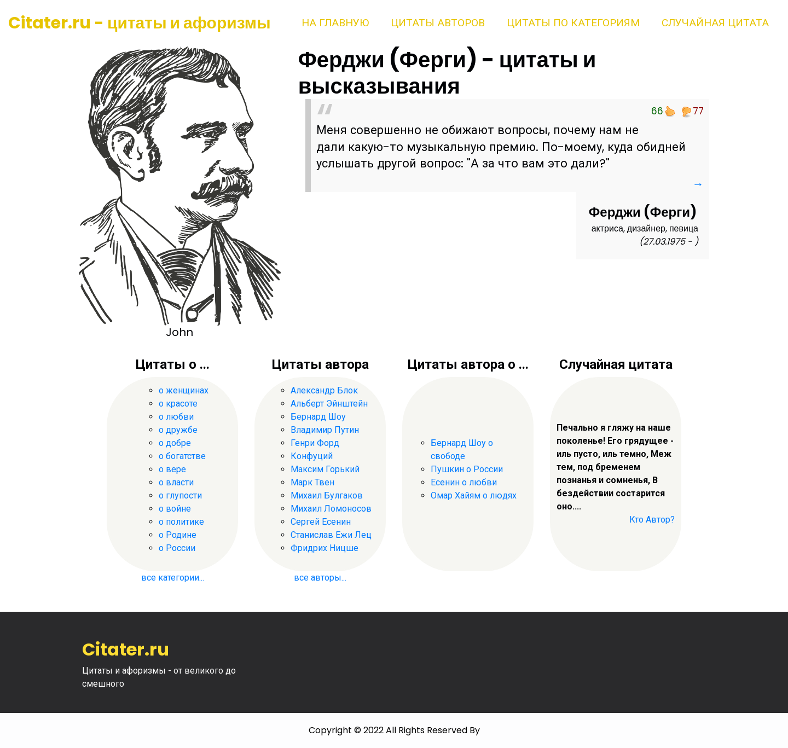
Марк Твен (312, 482)
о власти (176, 482)
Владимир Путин (325, 430)
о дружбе (178, 430)
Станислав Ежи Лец (331, 535)
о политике (181, 522)
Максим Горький (325, 469)
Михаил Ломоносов (331, 508)
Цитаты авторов (438, 22)
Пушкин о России (467, 469)
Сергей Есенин (321, 522)
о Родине (177, 535)
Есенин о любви (464, 482)
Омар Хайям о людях (474, 495)
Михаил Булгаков (327, 495)
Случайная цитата (715, 22)
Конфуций (312, 456)
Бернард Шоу (318, 416)
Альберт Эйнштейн (329, 403)
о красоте (178, 403)
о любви (176, 416)
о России (177, 548)
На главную (335, 22)
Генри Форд (315, 443)
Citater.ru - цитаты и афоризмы (139, 22)
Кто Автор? (652, 519)
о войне (175, 508)
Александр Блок (324, 390)
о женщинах (183, 390)
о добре (175, 443)
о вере (172, 469)
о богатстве (182, 456)
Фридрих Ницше (324, 548)
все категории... (172, 577)
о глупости (180, 495)
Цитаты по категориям (573, 22)
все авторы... (320, 577)
